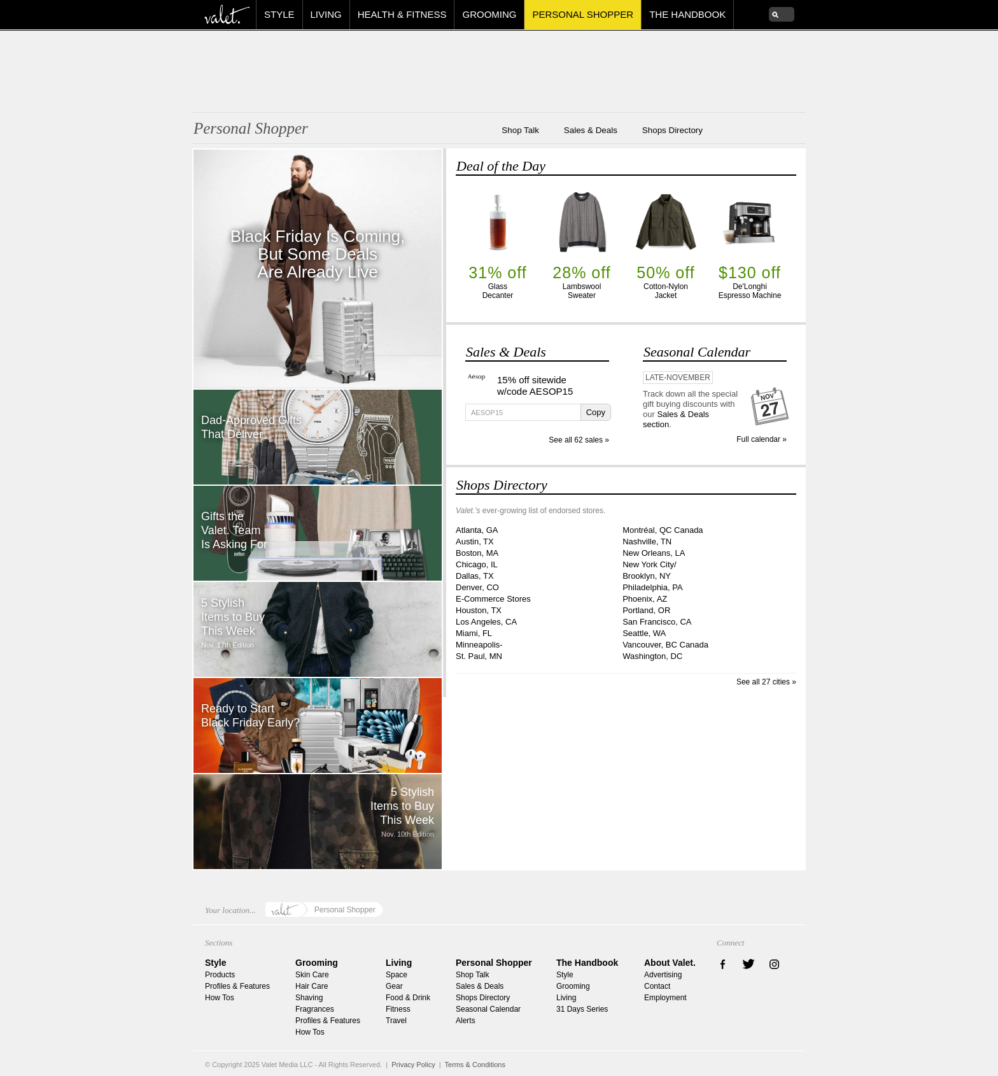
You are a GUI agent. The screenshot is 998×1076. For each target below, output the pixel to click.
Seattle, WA (644, 633)
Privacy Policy (413, 1064)
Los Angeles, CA (486, 621)
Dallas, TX (475, 576)
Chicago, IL (477, 564)
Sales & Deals (590, 133)
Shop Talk (520, 133)
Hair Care (311, 986)
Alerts (465, 1020)
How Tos (219, 997)
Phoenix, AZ (644, 599)
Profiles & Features (237, 986)
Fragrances (314, 1009)
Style (279, 14)
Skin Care (312, 974)
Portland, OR (646, 610)
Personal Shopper (582, 14)
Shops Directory (672, 133)
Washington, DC (652, 656)
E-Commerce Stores (493, 599)
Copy (595, 412)
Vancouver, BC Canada (665, 644)
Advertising (663, 974)
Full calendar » (761, 439)
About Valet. (670, 963)
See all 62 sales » (579, 439)
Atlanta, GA (477, 530)
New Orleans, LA (653, 553)
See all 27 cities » (766, 681)
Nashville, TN (646, 541)
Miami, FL (474, 633)
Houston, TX (479, 610)
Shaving (309, 997)
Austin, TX (475, 541)
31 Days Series (582, 1009)
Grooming (489, 14)
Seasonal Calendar (696, 352)
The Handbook (687, 14)
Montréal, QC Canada (662, 530)
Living (326, 14)
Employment (665, 997)
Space (396, 974)
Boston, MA (477, 553)
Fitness (398, 1009)
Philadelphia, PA (652, 587)
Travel (396, 1020)
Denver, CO (477, 587)
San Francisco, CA (656, 621)
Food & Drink (408, 997)
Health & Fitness (402, 14)
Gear (394, 986)
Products (220, 974)
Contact (657, 986)
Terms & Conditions (475, 1064)
